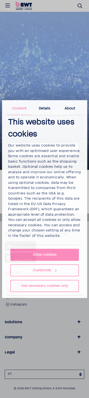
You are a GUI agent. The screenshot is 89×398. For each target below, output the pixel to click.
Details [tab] (45, 108)
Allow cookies (44, 255)
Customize (45, 270)
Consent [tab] (19, 108)
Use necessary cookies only (44, 286)
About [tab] (70, 108)
